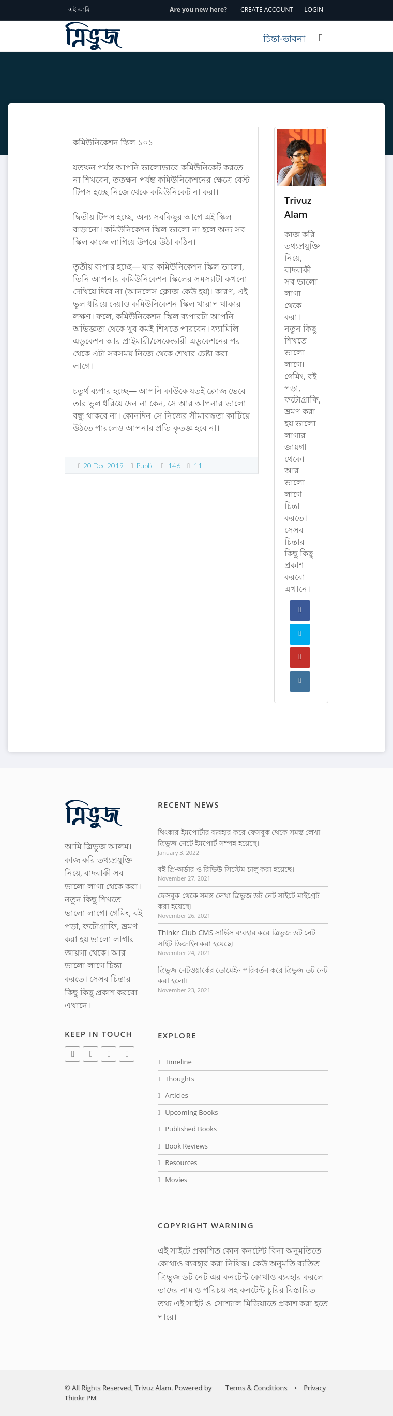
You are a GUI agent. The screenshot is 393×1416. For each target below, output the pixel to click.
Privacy (315, 1387)
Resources (177, 1162)
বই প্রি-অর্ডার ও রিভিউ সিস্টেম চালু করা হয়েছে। (226, 869)
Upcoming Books (188, 1112)
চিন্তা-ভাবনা (284, 38)
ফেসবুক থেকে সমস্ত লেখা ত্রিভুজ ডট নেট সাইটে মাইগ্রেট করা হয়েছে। (239, 900)
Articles (173, 1095)
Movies (172, 1179)
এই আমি (79, 9)
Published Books (187, 1129)
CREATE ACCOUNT (266, 9)
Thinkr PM (80, 1398)
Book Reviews (183, 1146)
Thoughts (176, 1078)
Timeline (175, 1061)
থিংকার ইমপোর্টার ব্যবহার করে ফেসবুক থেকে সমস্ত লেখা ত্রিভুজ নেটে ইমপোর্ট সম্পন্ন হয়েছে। (239, 837)
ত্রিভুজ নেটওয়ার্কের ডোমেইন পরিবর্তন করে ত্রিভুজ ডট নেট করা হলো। (243, 975)
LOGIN (313, 9)
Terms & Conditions (256, 1387)
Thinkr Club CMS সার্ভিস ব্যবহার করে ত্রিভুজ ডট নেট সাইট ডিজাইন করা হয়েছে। (236, 938)
